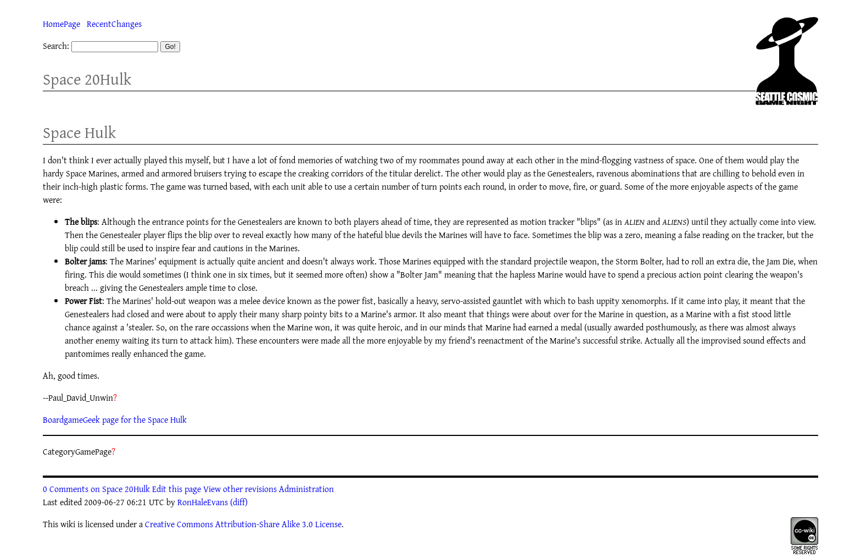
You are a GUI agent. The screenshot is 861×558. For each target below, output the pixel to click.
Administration (306, 488)
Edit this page (176, 488)
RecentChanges (114, 23)
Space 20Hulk (87, 79)
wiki (67, 524)
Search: (56, 45)
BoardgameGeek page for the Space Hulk (115, 419)
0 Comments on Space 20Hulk (96, 488)
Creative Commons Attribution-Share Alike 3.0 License (243, 524)
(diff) (239, 502)
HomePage (61, 23)
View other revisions (240, 488)
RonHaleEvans (202, 502)
